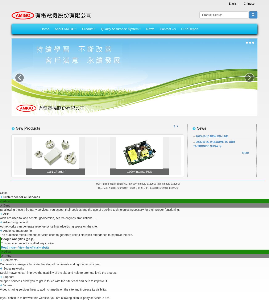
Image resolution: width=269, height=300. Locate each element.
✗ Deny (5, 205)
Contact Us (168, 29)
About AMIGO (66, 29)
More (245, 152)
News (150, 29)
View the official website (33, 247)
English (233, 3)
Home (45, 29)
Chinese (249, 3)
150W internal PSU (139, 171)
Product (88, 29)
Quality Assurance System (121, 29)
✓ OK (106, 298)
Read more (8, 247)
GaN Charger (55, 171)
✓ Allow (5, 201)
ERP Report (189, 29)
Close (4, 193)
